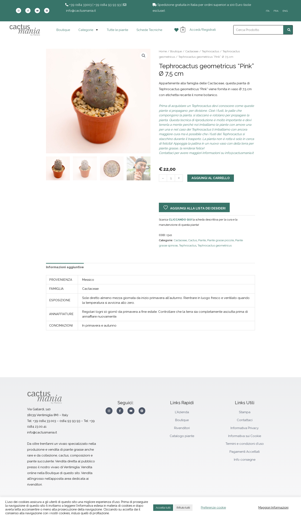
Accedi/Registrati (203, 30)
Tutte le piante (117, 30)
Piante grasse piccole (220, 240)
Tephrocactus (210, 51)
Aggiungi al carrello (210, 178)
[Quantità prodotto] (171, 178)
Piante (202, 240)
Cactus (192, 240)
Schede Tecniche (149, 30)
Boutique (63, 30)
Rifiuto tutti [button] (183, 507)
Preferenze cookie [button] (213, 507)
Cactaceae (191, 51)
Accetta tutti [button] (163, 507)
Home (163, 51)
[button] (143, 55)
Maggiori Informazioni (273, 507)
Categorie (88, 29)
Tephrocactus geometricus (215, 245)
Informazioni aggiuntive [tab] (65, 267)
